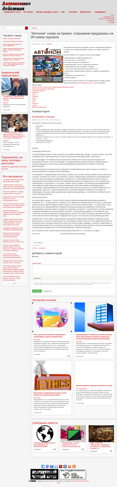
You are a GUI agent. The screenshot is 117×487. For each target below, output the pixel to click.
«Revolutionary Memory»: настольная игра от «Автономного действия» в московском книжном (14, 64)
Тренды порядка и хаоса (47, 12)
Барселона (35, 92)
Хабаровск (35, 96)
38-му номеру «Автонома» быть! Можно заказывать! (12, 45)
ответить (34, 248)
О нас (58, 483)
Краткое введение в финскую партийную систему (94, 385)
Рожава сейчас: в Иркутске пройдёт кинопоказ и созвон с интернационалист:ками (13, 198)
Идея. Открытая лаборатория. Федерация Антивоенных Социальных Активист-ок (100, 445)
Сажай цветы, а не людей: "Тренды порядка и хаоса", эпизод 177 (13, 59)
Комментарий (37, 263)
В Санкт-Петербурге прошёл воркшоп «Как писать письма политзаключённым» (11, 278)
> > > (14, 283)
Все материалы (13, 176)
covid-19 (34, 105)
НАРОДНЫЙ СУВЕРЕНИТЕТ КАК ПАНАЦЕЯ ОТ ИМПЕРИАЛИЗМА (45, 445)
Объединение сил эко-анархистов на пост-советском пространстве (71, 445)
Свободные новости (45, 422)
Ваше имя (35, 256)
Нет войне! (28, 12)
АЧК (63, 12)
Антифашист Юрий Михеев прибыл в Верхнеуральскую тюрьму (13, 98)
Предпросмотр (47, 291)
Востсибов (37, 339)
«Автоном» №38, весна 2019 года (13, 41)
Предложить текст (12, 12)
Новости (34, 28)
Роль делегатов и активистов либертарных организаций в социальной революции (11, 234)
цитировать (42, 248)
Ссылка (34, 120)
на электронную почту (85, 83)
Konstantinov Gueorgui (43, 116)
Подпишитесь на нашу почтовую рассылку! (11, 160)
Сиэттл (34, 94)
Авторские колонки (44, 300)
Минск (34, 98)
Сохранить (37, 291)
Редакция (49, 44)
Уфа (33, 101)
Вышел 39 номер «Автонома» (12, 38)
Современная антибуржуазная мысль (63, 87)
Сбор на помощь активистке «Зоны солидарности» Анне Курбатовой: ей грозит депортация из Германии (14, 205)
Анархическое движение (39, 89)
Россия (34, 100)
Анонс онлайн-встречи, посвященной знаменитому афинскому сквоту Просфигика (12, 255)
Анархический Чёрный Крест (10, 74)
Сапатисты (35, 103)
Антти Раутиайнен (81, 388)
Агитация (73, 12)
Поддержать (100, 12)
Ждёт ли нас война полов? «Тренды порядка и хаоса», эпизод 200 (13, 54)
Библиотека (86, 12)
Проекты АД (47, 87)
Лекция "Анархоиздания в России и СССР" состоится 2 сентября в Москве (13, 50)
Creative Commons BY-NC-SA (79, 481)
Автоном (40, 87)
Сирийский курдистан (38, 90)
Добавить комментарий (39, 107)
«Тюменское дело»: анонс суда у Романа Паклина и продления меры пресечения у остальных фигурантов (14, 135)
